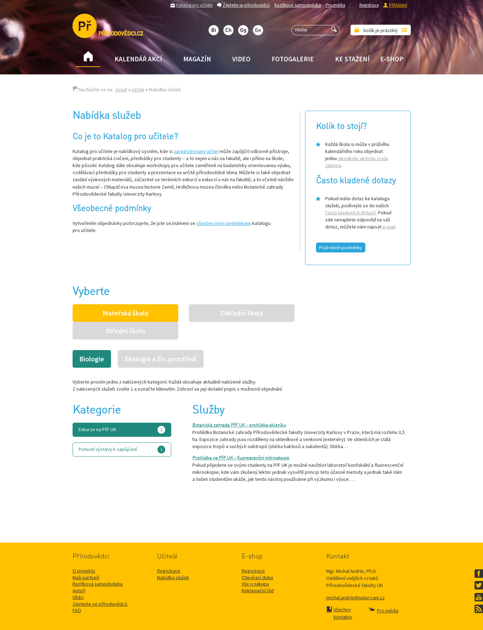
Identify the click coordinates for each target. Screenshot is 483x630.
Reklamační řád (258, 573)
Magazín (197, 59)
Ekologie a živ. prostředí (161, 341)
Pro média (335, 5)
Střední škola (358, 313)
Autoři (79, 573)
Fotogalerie (293, 59)
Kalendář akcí (138, 59)
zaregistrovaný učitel (196, 151)
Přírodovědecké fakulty (232, 616)
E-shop (391, 59)
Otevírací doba (257, 560)
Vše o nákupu (255, 566)
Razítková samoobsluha (297, 5)
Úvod (121, 89)
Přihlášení (398, 5)
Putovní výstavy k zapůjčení (122, 432)
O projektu (84, 553)
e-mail (389, 227)
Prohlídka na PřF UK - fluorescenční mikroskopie (240, 440)
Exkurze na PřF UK (122, 412)
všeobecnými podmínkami (223, 223)
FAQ (77, 592)
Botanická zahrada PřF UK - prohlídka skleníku (239, 407)
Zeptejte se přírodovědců (246, 5)
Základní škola (241, 313)
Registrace (369, 5)
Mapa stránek (308, 616)
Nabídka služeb (173, 560)
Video (241, 59)
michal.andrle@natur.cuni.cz (355, 580)
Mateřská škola (125, 313)
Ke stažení (352, 59)
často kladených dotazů (350, 212)
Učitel (138, 89)
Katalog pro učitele (194, 5)
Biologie (91, 341)
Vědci (78, 579)
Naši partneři (86, 560)
